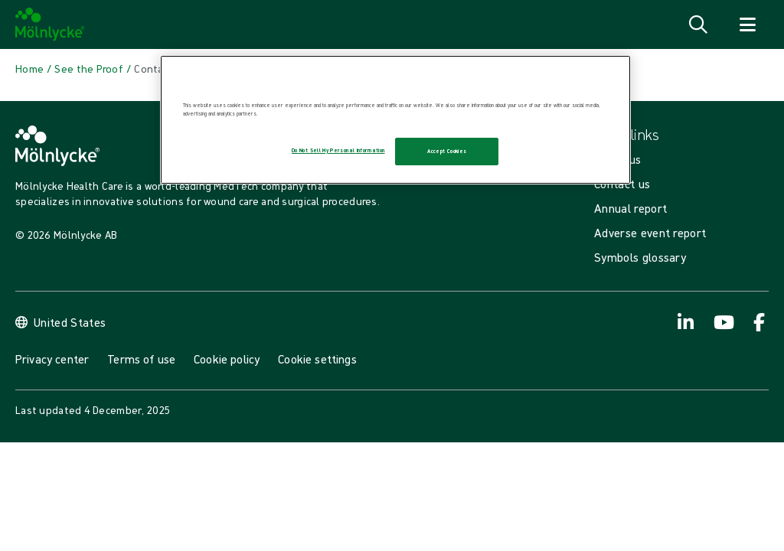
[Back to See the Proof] (88, 69)
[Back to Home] (29, 69)
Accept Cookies (446, 151)
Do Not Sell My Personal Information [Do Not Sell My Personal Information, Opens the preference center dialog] (338, 150)
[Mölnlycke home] (50, 24)
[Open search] (698, 24)
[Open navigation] (747, 24)
